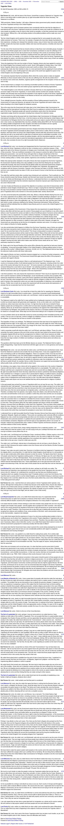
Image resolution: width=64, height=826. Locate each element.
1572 (62, 771)
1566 (62, 359)
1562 (62, 77)
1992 (20, 1)
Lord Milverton (5, 758)
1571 (62, 701)
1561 (62, 9)
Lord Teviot (4, 806)
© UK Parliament (29, 823)
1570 (62, 634)
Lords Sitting (8, 3)
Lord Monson (5, 575)
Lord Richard (5, 146)
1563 (62, 148)
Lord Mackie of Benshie (8, 578)
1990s (15, 1)
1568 (62, 498)
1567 (62, 427)
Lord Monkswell (6, 708)
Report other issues (17, 823)
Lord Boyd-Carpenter (7, 496)
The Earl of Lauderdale (8, 614)
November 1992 (27, 1)
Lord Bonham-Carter (7, 291)
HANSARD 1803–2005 (6, 1)
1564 (62, 216)
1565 (62, 288)
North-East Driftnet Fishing (13, 818)
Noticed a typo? (5, 823)
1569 (62, 568)
